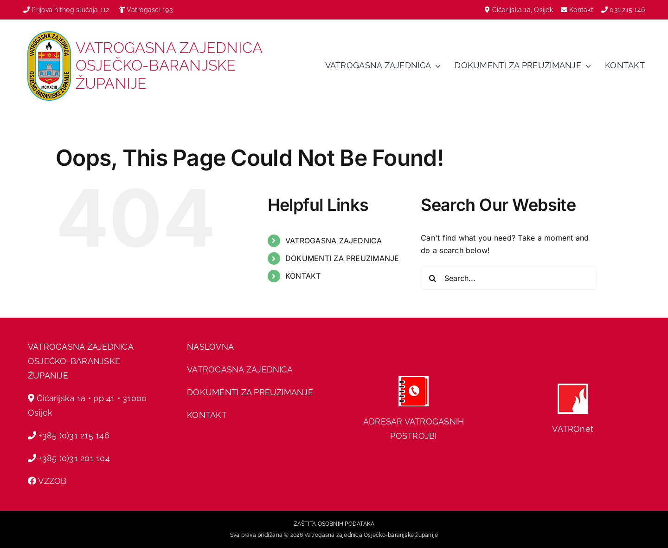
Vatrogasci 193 (149, 9)
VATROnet (572, 429)
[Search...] (509, 278)
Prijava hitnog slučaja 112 (66, 9)
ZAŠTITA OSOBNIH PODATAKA (334, 524)
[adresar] (413, 380)
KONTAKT (303, 276)
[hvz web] (573, 387)
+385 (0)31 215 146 (74, 435)
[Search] (432, 278)
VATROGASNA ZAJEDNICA (333, 240)
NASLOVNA (210, 347)
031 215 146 (627, 9)
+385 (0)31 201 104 (74, 458)
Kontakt (582, 9)
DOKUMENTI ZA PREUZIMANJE (342, 258)
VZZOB (52, 481)
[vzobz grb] (49, 34)
